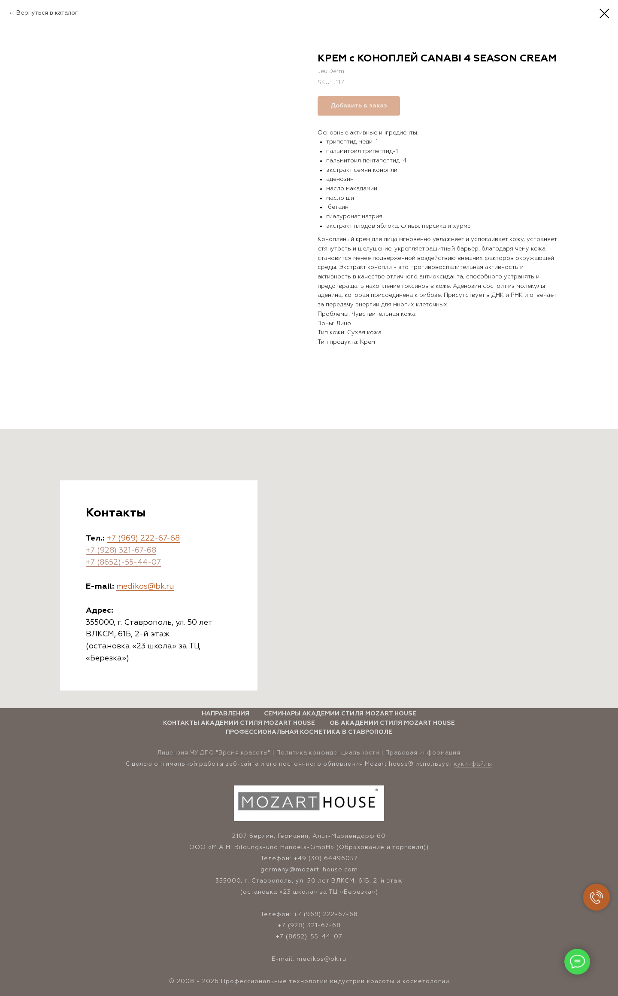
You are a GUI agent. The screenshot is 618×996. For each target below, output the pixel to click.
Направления (225, 714)
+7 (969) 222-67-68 (143, 538)
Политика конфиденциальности (327, 753)
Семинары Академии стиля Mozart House (340, 714)
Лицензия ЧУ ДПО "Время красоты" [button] (214, 753)
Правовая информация (422, 753)
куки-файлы (473, 764)
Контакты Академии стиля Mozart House (239, 723)
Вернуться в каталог (47, 13)
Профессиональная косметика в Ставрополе (309, 732)
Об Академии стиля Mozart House (392, 723)
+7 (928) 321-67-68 (121, 550)
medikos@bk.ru (145, 586)
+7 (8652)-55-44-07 (123, 562)
